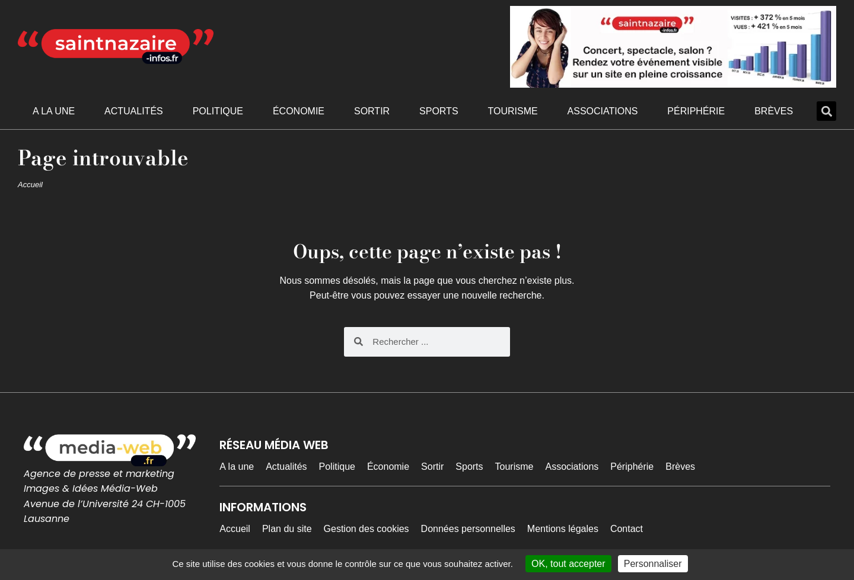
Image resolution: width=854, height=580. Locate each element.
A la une (54, 111)
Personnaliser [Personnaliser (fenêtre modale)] (653, 564)
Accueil (30, 184)
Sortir (372, 111)
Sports (438, 111)
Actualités (133, 111)
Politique (218, 111)
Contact (626, 529)
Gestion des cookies (366, 529)
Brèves (773, 111)
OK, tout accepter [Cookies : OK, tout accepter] (568, 564)
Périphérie (696, 111)
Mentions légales (562, 529)
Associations (603, 111)
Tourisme (512, 111)
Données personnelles (468, 529)
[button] (826, 111)
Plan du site (287, 529)
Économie (298, 111)
